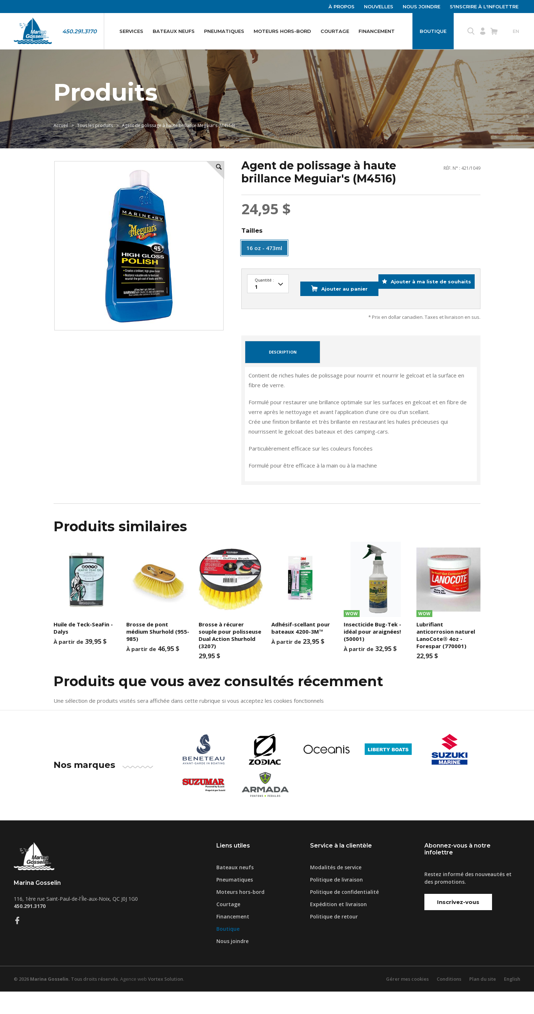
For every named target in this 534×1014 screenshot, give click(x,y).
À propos (342, 6)
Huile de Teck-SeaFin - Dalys (83, 650)
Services (131, 31)
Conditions (448, 1001)
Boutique (433, 31)
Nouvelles (378, 6)
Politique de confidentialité (344, 914)
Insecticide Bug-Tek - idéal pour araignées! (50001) (372, 654)
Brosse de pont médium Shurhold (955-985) (157, 654)
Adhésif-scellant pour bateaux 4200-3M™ (300, 650)
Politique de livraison (336, 902)
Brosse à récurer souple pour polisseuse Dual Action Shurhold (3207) (230, 657)
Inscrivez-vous (458, 924)
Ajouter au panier (330, 316)
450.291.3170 (79, 31)
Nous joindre (421, 6)
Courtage (335, 31)
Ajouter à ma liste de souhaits (425, 316)
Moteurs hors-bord (282, 31)
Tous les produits (95, 136)
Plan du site (482, 1001)
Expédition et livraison (338, 926)
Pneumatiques (224, 31)
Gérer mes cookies (407, 1001)
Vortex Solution (167, 1001)
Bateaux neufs (174, 31)
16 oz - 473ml (264, 262)
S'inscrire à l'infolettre (484, 6)
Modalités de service (335, 889)
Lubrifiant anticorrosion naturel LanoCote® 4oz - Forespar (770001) (445, 657)
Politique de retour (334, 938)
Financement (377, 31)
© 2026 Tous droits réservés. (67, 1001)
